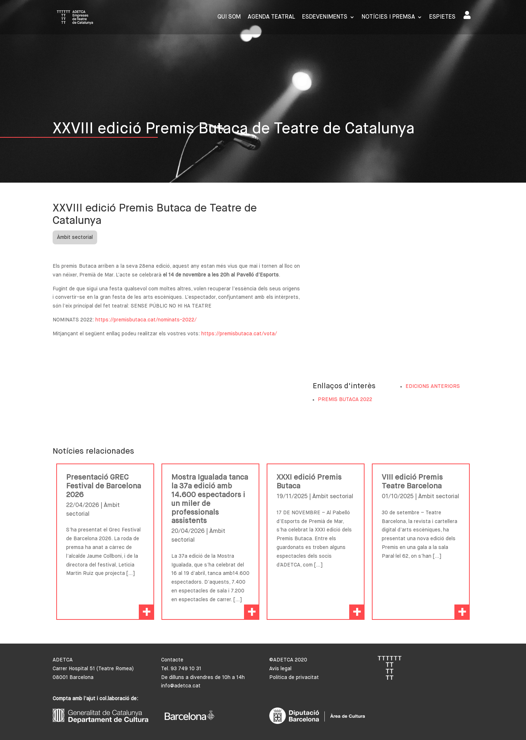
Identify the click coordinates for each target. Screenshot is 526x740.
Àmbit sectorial (75, 237)
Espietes (442, 17)
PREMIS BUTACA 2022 (345, 399)
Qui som (229, 17)
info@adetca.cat (181, 685)
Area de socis (467, 15)
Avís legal (280, 668)
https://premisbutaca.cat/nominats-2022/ (146, 320)
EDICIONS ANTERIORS (432, 386)
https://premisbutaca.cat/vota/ (238, 333)
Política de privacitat (294, 677)
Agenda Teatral (271, 17)
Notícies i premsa (388, 17)
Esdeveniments (324, 17)
